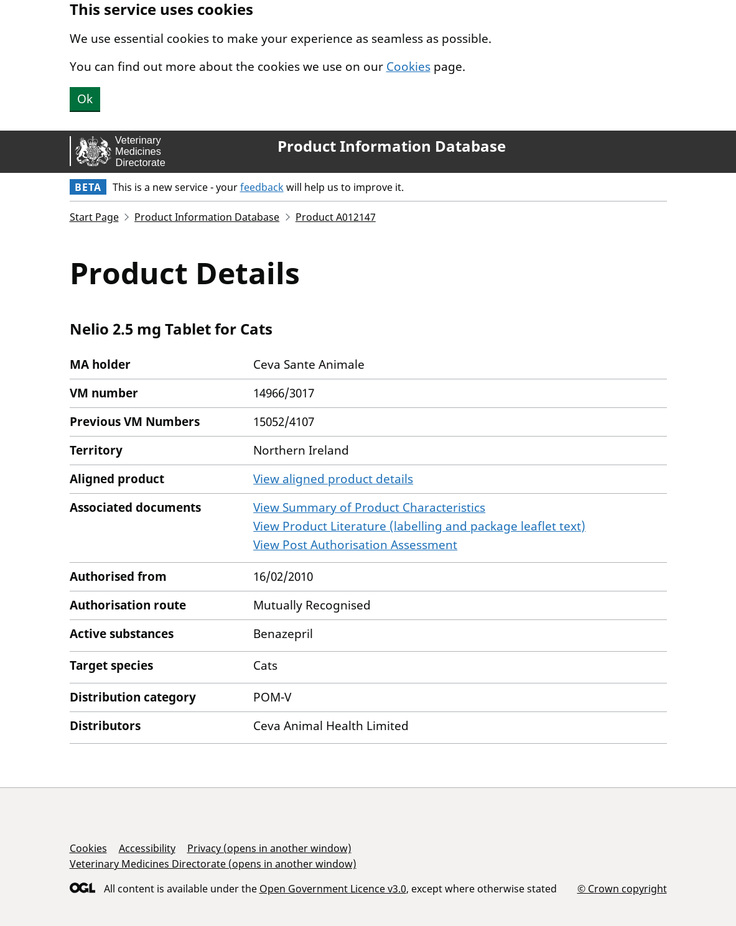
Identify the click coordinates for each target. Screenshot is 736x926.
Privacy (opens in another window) (269, 848)
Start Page (94, 217)
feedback (262, 187)
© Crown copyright (622, 888)
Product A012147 (336, 217)
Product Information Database (391, 146)
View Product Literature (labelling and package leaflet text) (419, 526)
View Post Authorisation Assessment (355, 545)
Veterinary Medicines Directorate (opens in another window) (213, 864)
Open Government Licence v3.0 (332, 889)
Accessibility (147, 848)
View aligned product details (333, 479)
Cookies (408, 66)
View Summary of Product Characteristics (369, 507)
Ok (85, 99)
